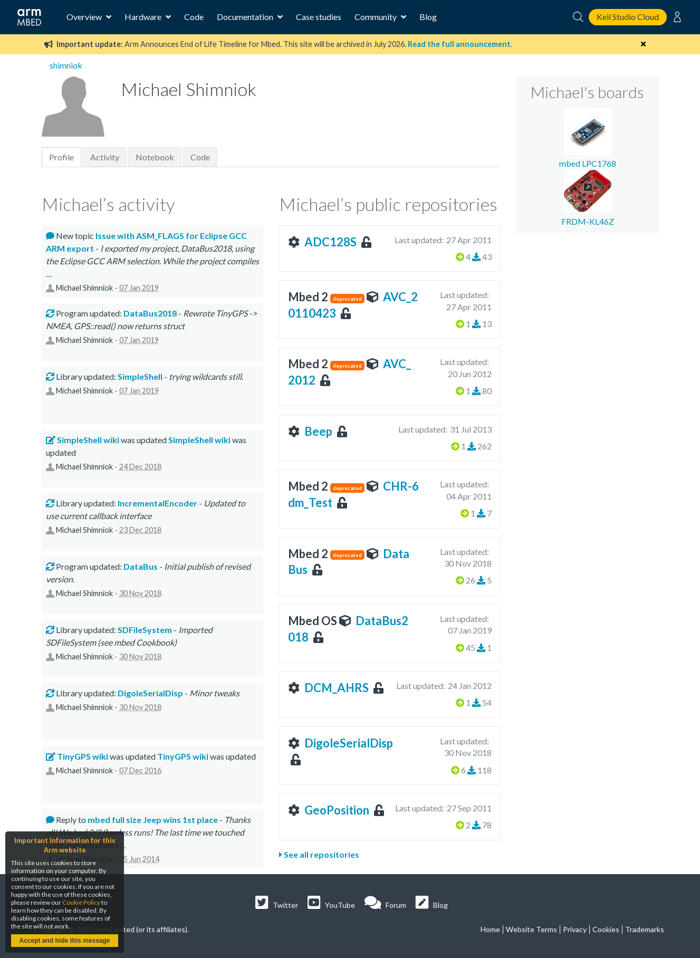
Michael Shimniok (84, 287)
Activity (104, 157)
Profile (61, 157)
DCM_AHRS (336, 688)
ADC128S (330, 242)
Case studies (318, 17)
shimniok (66, 65)
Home (490, 929)
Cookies (605, 929)
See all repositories (319, 854)
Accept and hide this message (64, 940)
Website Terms (531, 929)
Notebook (155, 157)
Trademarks (644, 929)
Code (194, 17)
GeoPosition (336, 810)
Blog (428, 17)
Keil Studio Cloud (628, 17)
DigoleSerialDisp (348, 743)
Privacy (575, 929)
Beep (318, 431)
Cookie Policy (81, 902)
